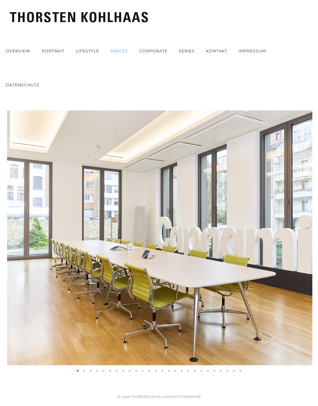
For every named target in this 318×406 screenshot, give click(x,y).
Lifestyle (87, 51)
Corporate (153, 51)
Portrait (53, 51)
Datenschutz (22, 84)
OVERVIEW (18, 51)
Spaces (119, 51)
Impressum (252, 51)
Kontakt (216, 51)
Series (187, 51)
